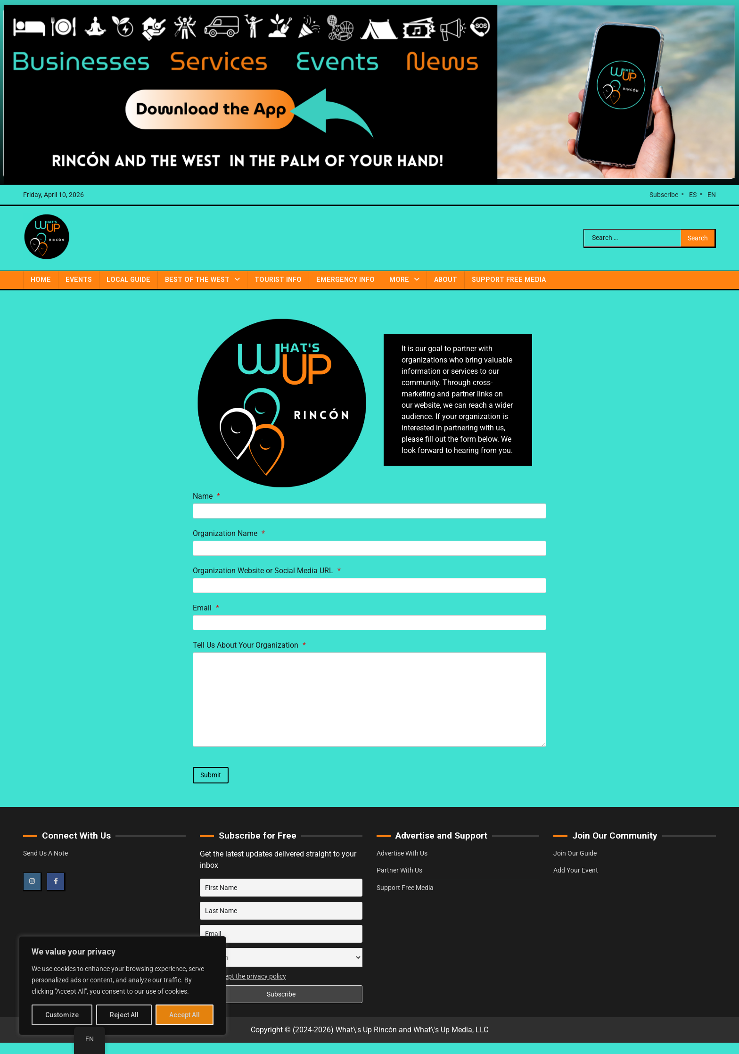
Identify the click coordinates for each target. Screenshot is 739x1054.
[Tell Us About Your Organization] (369, 699)
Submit (210, 775)
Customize (62, 1015)
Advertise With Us (402, 853)
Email (206, 607)
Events (79, 279)
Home (41, 279)
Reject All (124, 1015)
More (399, 279)
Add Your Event (575, 870)
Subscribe (663, 194)
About (445, 279)
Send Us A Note (45, 853)
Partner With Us (399, 870)
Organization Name (229, 533)
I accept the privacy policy (248, 976)
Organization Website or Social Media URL (267, 570)
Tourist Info (278, 279)
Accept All (184, 1015)
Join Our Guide (575, 853)
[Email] (369, 622)
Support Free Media (509, 279)
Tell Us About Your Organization (249, 645)
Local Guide (128, 279)
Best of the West (197, 279)
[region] (122, 985)
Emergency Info (345, 279)
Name (206, 496)
